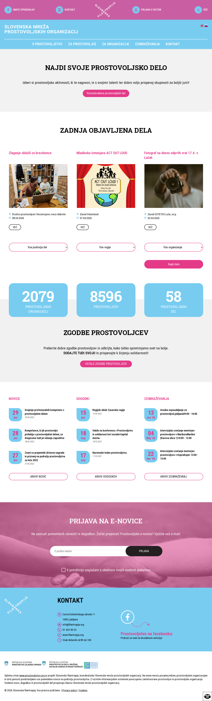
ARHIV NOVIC (38, 476)
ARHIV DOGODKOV (106, 476)
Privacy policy (69, 690)
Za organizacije (115, 44)
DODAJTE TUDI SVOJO (79, 353)
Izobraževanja (147, 44)
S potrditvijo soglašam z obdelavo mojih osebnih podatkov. (109, 570)
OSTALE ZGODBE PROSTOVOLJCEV (106, 364)
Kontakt (173, 44)
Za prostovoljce (82, 44)
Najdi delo (174, 264)
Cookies (83, 690)
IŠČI (201, 9)
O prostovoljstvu (47, 44)
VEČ (15, 227)
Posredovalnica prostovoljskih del (106, 93)
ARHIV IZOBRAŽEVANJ (173, 476)
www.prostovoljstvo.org (32, 675)
